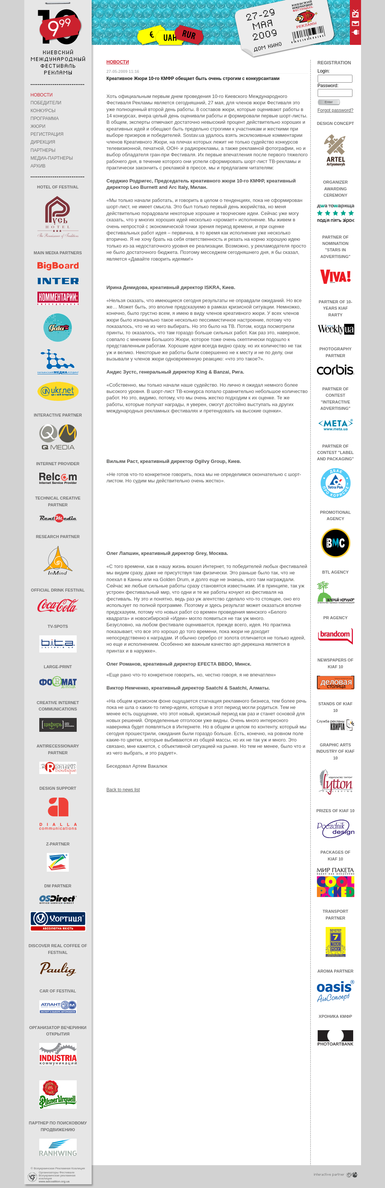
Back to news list (123, 789)
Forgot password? (336, 110)
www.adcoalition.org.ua (54, 1181)
